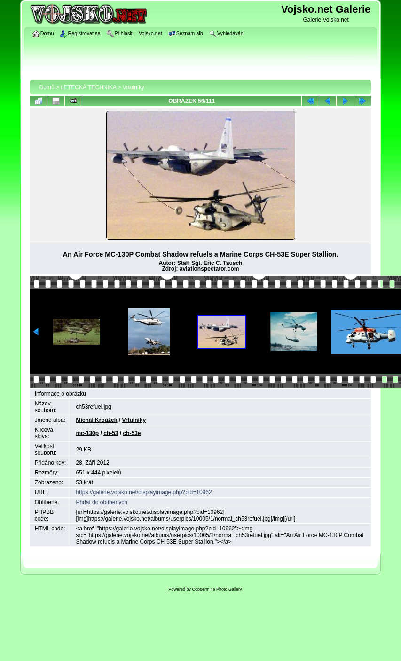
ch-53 (110, 433)
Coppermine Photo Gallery (217, 589)
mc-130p (87, 433)
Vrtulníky (133, 87)
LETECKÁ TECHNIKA (88, 87)
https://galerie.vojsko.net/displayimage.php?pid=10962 (144, 492)
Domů (47, 87)
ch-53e (132, 433)
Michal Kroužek (96, 420)
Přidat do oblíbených (101, 502)
